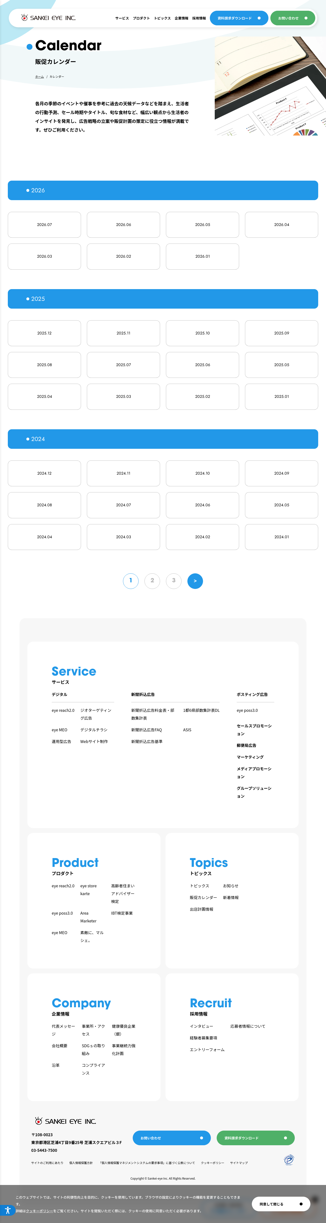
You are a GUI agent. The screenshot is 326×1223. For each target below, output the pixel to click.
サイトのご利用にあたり (47, 1163)
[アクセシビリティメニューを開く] (8, 1210)
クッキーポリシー (39, 1210)
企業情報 (181, 18)
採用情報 (199, 18)
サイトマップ (239, 1163)
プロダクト (141, 18)
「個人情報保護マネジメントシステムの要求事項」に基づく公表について (147, 1163)
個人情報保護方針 (81, 1163)
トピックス (162, 18)
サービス (122, 18)
